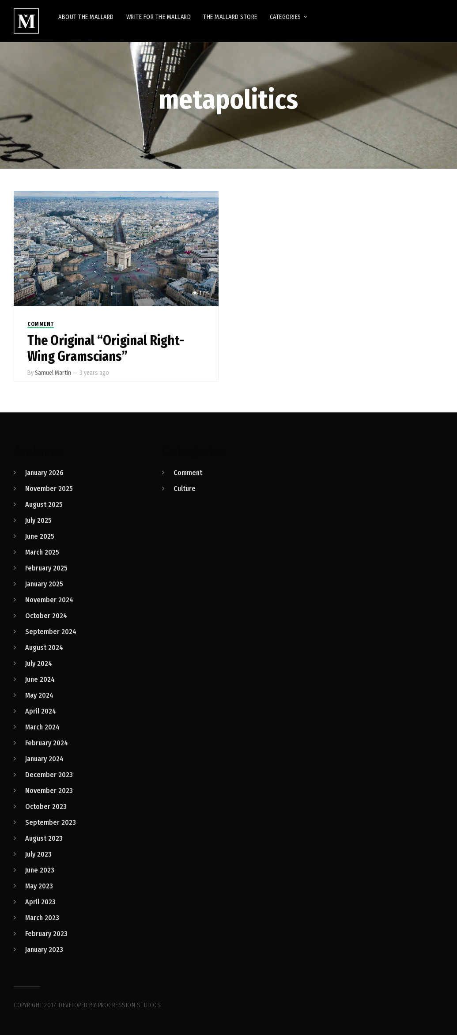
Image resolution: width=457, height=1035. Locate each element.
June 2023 (39, 870)
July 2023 (38, 854)
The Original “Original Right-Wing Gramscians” (105, 348)
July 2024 (38, 663)
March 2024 (42, 727)
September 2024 (50, 631)
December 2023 (49, 775)
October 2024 (46, 616)
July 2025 (38, 520)
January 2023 (44, 949)
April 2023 (40, 902)
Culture (185, 488)
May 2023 (39, 886)
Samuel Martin (53, 373)
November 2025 (49, 488)
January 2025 (44, 584)
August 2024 (44, 647)
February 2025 (46, 568)
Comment (40, 324)
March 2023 (42, 918)
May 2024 (39, 695)
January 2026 (44, 472)
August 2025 (44, 504)
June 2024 (40, 679)
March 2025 (42, 552)
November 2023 (49, 790)
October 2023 (46, 806)
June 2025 (39, 536)
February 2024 (46, 743)
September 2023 (50, 822)
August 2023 (44, 838)
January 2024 (44, 759)
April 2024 (40, 711)
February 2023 (46, 933)
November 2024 (49, 600)
